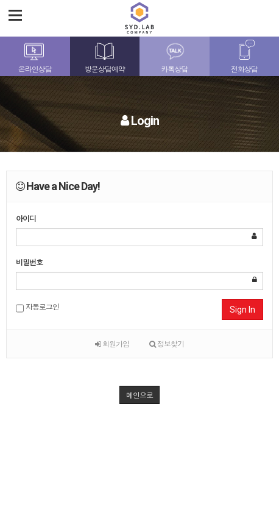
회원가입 (112, 343)
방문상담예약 (105, 68)
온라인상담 (35, 68)
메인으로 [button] (139, 394)
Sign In (242, 309)
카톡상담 (174, 68)
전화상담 (244, 68)
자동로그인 (37, 307)
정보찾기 (166, 343)
